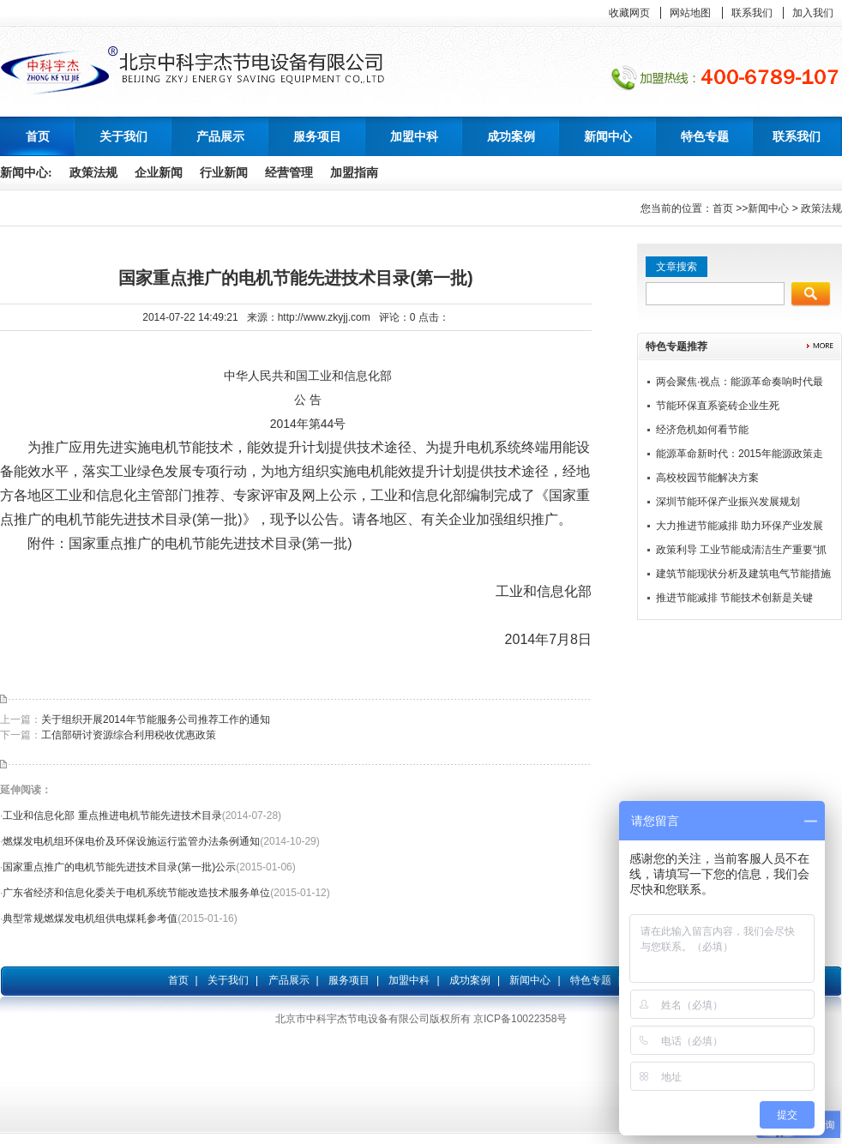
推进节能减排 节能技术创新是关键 (734, 598)
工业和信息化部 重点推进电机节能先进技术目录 (112, 816)
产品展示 (289, 980)
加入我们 (812, 13)
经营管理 (289, 172)
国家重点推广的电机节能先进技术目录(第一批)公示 (119, 867)
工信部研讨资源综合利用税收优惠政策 (128, 735)
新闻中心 (768, 208)
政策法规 (93, 172)
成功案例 (469, 980)
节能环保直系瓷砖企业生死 (717, 406)
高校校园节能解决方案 (707, 478)
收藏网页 (629, 13)
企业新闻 (159, 172)
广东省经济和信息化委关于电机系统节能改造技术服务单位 (136, 893)
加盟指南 (354, 172)
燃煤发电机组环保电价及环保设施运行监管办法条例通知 (131, 841)
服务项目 (349, 980)
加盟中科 (409, 980)
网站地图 (690, 13)
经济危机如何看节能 (702, 430)
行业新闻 (224, 172)
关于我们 (228, 980)
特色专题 (590, 980)
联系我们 (752, 13)
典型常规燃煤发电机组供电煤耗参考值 (90, 918)
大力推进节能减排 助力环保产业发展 (739, 526)
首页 (38, 136)
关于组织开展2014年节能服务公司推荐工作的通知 (155, 719)
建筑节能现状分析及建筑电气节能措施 (743, 574)
